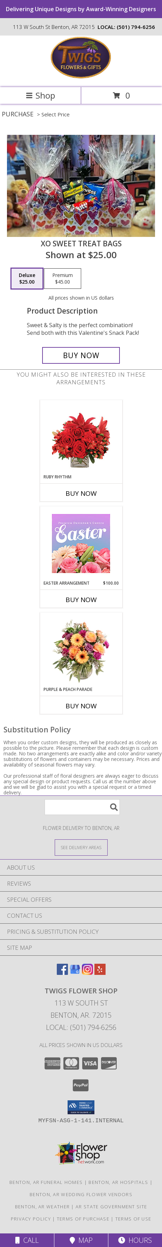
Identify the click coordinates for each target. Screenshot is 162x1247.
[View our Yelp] (100, 973)
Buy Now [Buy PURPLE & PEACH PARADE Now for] (81, 705)
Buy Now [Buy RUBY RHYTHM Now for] (81, 493)
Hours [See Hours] (135, 1240)
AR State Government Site (111, 1206)
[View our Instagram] (87, 973)
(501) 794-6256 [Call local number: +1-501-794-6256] (136, 26)
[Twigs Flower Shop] (80, 77)
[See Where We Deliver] (81, 847)
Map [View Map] (81, 1240)
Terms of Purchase (83, 1219)
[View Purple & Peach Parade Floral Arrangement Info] (81, 649)
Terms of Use (133, 1219)
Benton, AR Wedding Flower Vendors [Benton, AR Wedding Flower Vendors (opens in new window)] (81, 1194)
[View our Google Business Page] (74, 973)
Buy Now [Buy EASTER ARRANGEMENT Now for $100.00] (81, 599)
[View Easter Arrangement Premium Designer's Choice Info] (81, 543)
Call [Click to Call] (27, 1240)
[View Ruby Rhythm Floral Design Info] (81, 437)
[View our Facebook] (62, 973)
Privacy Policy (31, 1219)
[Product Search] (82, 807)
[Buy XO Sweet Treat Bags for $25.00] (81, 355)
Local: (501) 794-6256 (81, 1027)
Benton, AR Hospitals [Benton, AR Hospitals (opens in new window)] (118, 1182)
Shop (40, 95)
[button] (81, 1107)
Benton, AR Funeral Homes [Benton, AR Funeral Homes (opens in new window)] (46, 1182)
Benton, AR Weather (42, 1206)
